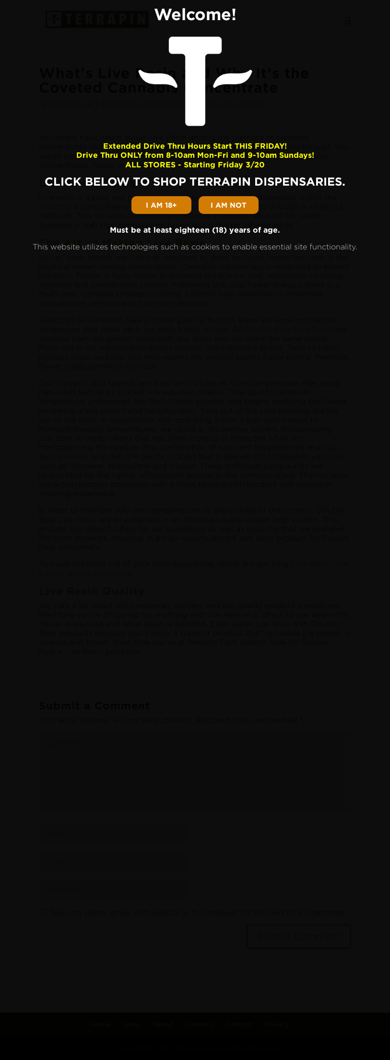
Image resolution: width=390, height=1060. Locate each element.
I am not (229, 205)
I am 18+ (161, 205)
